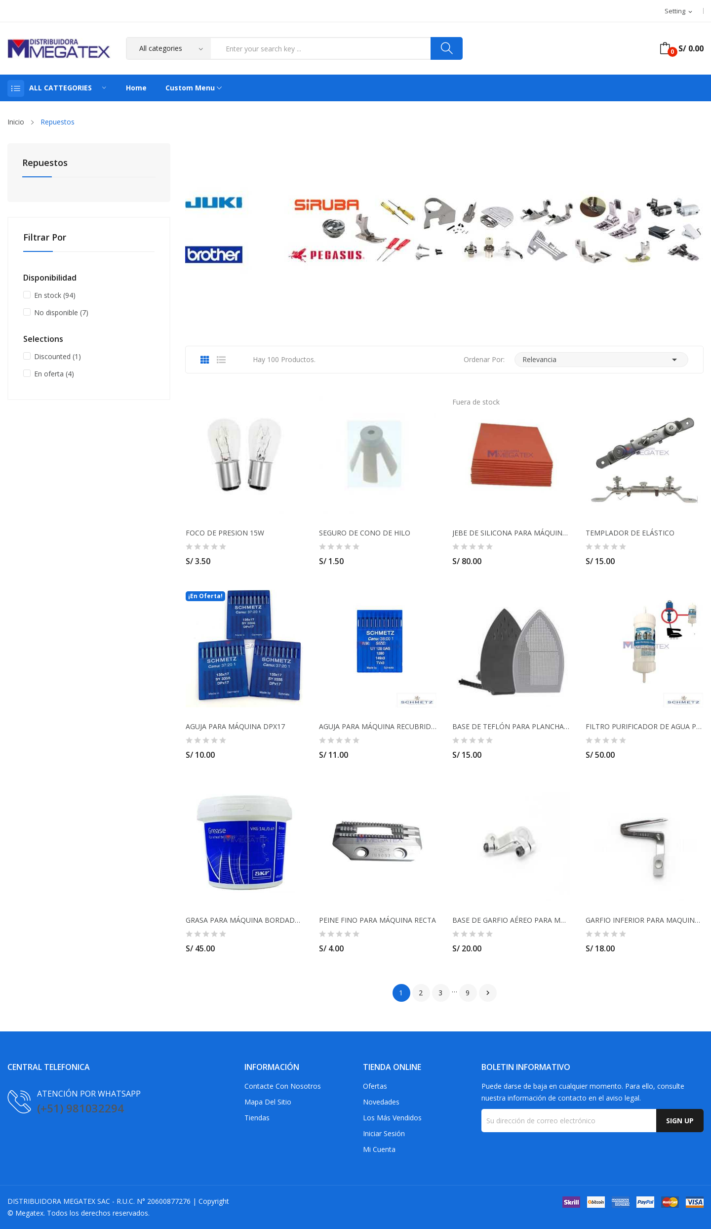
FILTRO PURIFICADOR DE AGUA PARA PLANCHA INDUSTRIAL (644, 726)
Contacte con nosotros (282, 1086)
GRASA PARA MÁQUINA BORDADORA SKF (244, 920)
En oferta (54, 373)
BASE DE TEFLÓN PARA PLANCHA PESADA (511, 726)
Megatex (29, 1213)
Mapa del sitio (267, 1101)
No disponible (61, 312)
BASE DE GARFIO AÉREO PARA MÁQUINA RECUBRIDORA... (511, 920)
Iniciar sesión (384, 1133)
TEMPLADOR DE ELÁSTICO (630, 533)
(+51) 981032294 (80, 1108)
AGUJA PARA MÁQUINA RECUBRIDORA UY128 (377, 726)
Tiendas (257, 1117)
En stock (55, 295)
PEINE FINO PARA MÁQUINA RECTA (377, 920)
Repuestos (45, 163)
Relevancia (601, 360)
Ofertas (375, 1086)
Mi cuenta (379, 1149)
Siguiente (487, 992)
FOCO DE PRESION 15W (225, 533)
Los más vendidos (392, 1117)
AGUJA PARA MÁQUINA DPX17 (235, 726)
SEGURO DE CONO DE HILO (364, 533)
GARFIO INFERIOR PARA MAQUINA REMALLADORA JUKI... (644, 920)
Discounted (57, 356)
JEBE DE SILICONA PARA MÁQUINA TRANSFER (511, 533)
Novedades (381, 1101)
